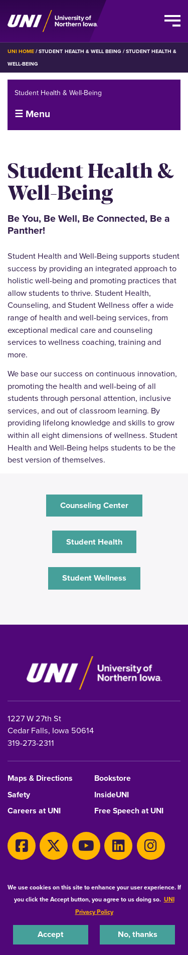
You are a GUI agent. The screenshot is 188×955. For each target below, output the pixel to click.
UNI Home (21, 51)
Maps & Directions (40, 778)
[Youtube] (86, 846)
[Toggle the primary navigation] (172, 21)
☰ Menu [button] (32, 114)
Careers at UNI (34, 811)
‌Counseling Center (94, 505)
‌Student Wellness (94, 578)
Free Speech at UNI (128, 811)
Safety (19, 795)
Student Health (94, 542)
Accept (51, 934)
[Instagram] (151, 846)
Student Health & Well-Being (58, 93)
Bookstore (112, 778)
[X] (54, 846)
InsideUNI (111, 795)
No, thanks (137, 934)
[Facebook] (22, 846)
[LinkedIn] (118, 846)
